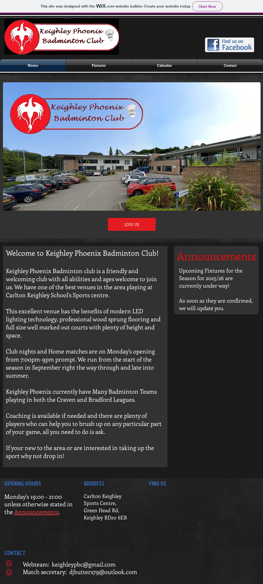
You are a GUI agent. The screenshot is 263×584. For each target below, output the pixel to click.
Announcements (36, 512)
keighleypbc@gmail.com (84, 564)
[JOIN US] (132, 224)
